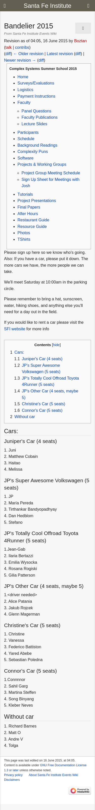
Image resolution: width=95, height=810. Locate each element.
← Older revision (28, 54)
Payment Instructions (36, 96)
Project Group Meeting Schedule (51, 173)
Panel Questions (36, 111)
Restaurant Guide (33, 220)
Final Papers (28, 207)
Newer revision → (20, 60)
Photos (23, 233)
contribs (22, 47)
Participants (28, 132)
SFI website (14, 329)
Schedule (25, 139)
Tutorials (25, 194)
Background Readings (37, 145)
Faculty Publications (40, 117)
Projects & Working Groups (41, 164)
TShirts (23, 239)
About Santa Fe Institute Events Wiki (53, 775)
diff (8, 54)
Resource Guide (32, 226)
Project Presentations (36, 200)
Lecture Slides (34, 124)
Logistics (25, 90)
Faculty (24, 102)
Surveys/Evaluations (35, 83)
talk (8, 47)
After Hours (27, 214)
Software (25, 158)
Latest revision (60, 54)
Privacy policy (13, 775)
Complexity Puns (32, 151)
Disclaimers (12, 780)
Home (22, 77)
